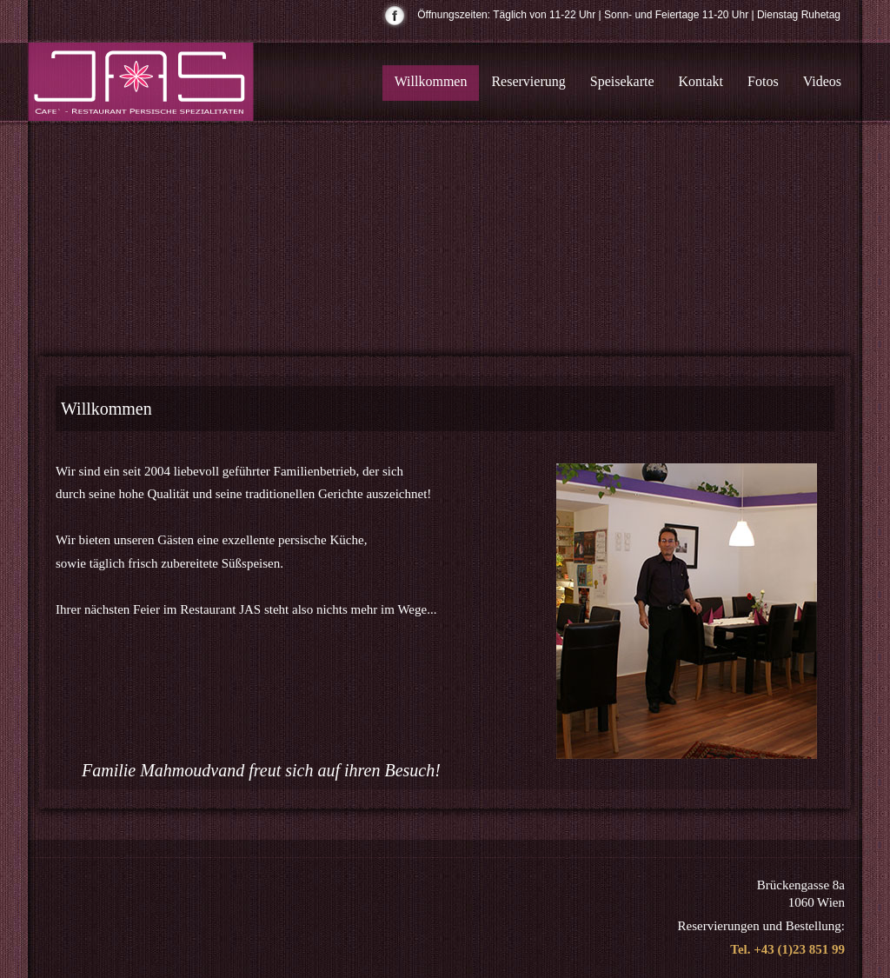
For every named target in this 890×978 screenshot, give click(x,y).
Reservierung (528, 81)
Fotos (763, 81)
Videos (822, 81)
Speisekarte (622, 81)
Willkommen (431, 81)
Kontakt (701, 81)
